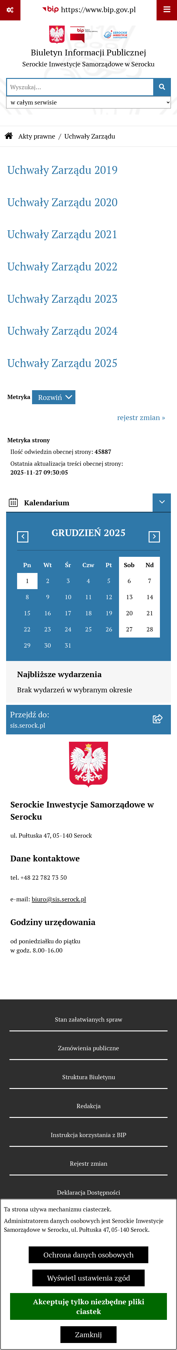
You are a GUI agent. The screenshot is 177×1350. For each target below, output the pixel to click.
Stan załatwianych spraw (88, 1019)
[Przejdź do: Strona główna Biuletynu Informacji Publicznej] (8, 136)
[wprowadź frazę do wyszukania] (80, 87)
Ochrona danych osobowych (88, 1255)
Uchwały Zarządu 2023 (62, 299)
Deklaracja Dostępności (88, 1192)
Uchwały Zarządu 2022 (62, 267)
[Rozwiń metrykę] (53, 397)
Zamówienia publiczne (88, 1048)
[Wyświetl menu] (167, 10)
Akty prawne (36, 136)
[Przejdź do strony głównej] (88, 49)
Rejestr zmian (88, 1164)
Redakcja (89, 1106)
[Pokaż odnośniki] (10, 10)
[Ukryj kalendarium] (162, 502)
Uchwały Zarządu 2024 (62, 331)
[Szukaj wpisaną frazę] (162, 87)
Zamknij (88, 1334)
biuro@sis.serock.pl (59, 899)
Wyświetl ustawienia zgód (88, 1278)
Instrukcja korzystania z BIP (88, 1135)
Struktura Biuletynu (88, 1077)
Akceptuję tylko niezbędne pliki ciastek (88, 1306)
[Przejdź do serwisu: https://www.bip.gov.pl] (89, 9)
